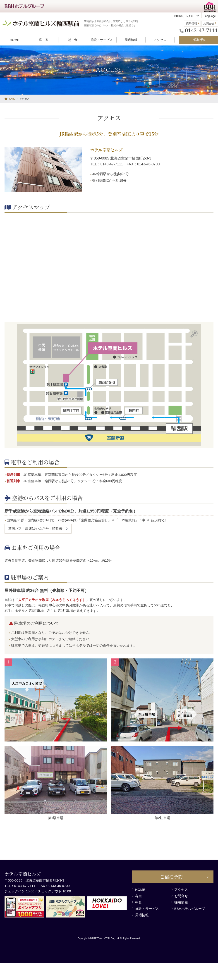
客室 (138, 896)
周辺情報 (142, 915)
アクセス (181, 889)
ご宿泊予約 (171, 876)
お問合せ (208, 23)
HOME (10, 98)
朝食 (138, 902)
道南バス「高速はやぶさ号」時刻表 (35, 528)
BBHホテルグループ (186, 16)
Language (210, 16)
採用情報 (191, 23)
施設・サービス (147, 909)
